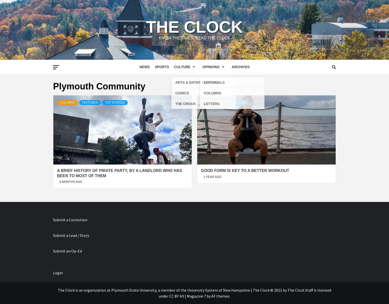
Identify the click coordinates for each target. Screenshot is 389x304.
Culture (185, 67)
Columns (67, 102)
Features (90, 102)
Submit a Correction (70, 219)
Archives (241, 67)
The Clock (194, 27)
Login (58, 272)
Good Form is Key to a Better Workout (245, 170)
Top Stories (115, 102)
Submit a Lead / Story (71, 235)
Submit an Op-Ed (67, 251)
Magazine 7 (196, 296)
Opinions (214, 67)
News (144, 67)
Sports (162, 67)
